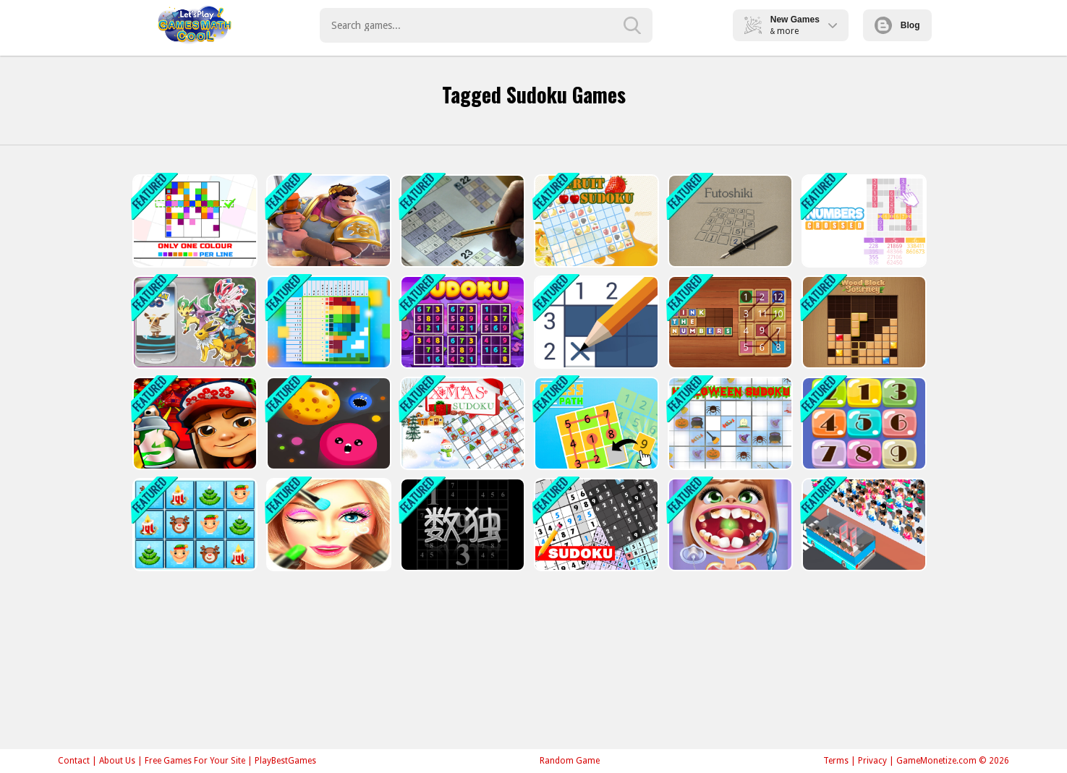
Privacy (872, 761)
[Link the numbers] (729, 322)
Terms (836, 761)
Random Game (570, 761)
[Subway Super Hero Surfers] (193, 423)
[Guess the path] (595, 423)
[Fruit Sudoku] (595, 221)
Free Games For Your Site (195, 761)
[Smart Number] (863, 423)
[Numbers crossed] (863, 221)
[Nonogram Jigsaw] (327, 322)
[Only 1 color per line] (193, 221)
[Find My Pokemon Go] (193, 322)
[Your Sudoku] (461, 524)
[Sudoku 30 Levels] (461, 221)
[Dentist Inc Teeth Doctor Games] (729, 524)
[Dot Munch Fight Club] (327, 423)
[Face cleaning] (327, 524)
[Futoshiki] (729, 221)
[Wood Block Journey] (863, 322)
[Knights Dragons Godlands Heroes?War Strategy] (327, 221)
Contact (74, 761)
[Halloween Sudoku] (729, 423)
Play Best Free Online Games (195, 25)
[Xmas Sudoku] (461, 423)
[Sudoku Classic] (461, 322)
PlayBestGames (285, 761)
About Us (117, 761)
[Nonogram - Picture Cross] (595, 322)
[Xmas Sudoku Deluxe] (193, 524)
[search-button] (632, 25)
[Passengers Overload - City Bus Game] (863, 524)
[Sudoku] (595, 524)
